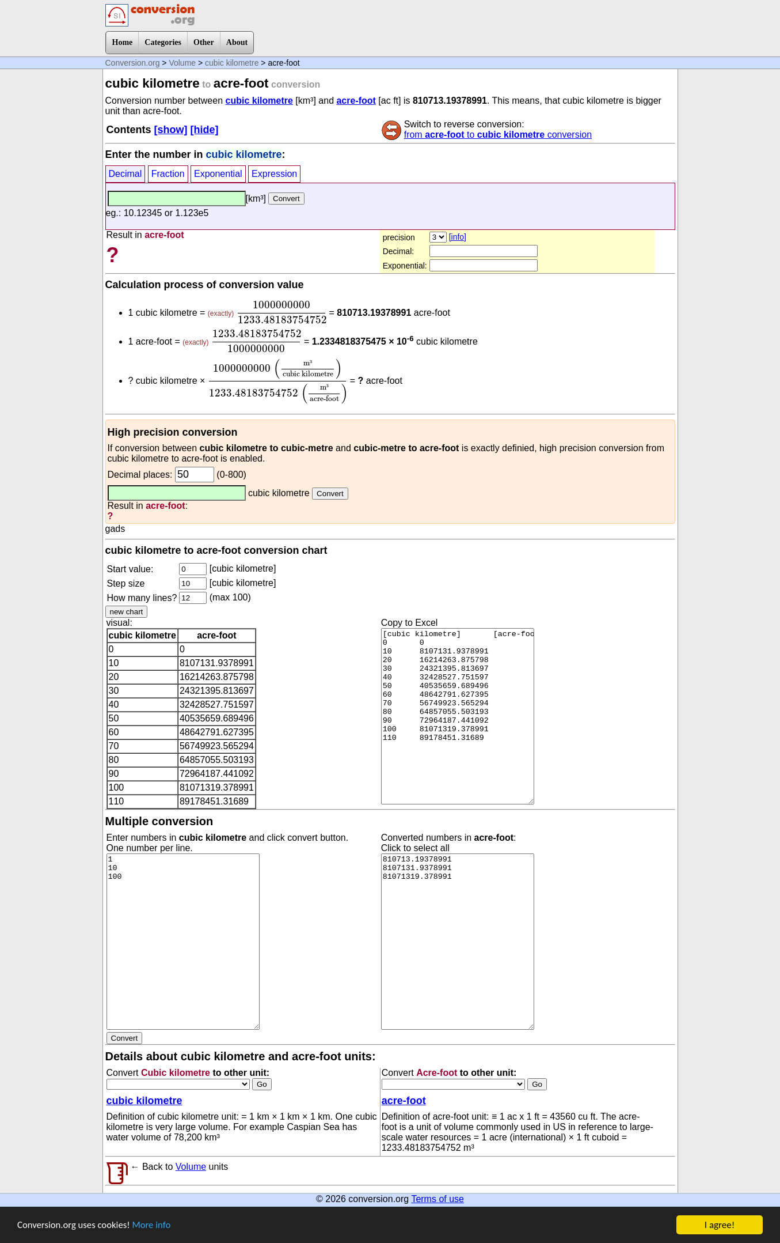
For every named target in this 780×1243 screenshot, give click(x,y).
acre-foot (355, 100)
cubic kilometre (231, 62)
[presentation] (281, 312)
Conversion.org (132, 62)
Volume (182, 62)
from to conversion (498, 134)
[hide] (205, 129)
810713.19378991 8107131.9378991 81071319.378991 (457, 941)
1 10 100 (183, 941)
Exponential (218, 174)
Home (122, 42)
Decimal (125, 174)
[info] (457, 236)
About (237, 42)
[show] (171, 129)
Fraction (168, 174)
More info (153, 1226)
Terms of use (437, 1199)
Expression (274, 174)
